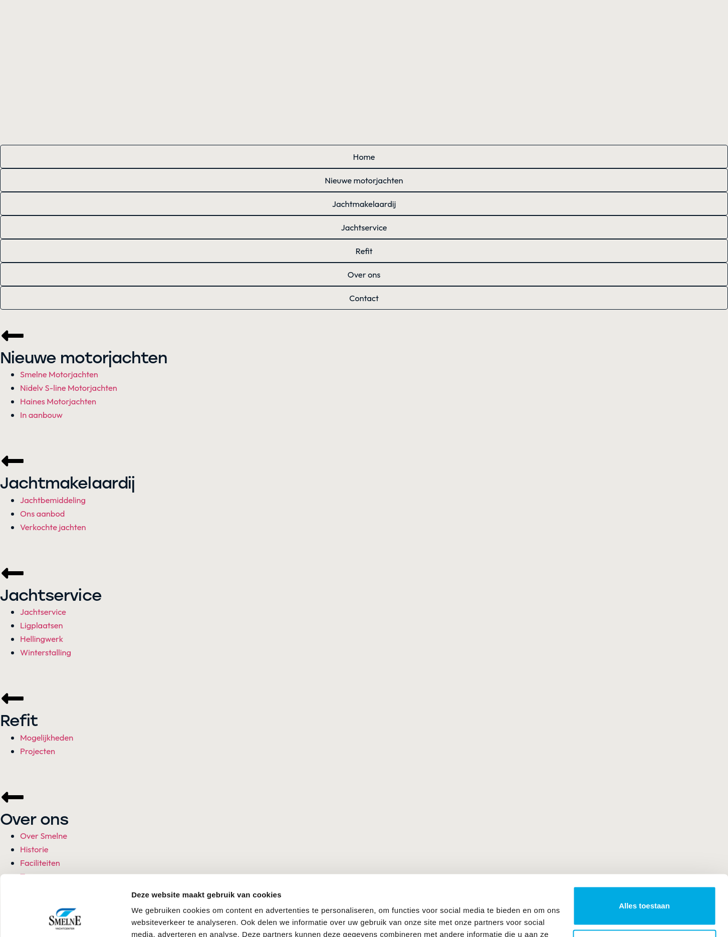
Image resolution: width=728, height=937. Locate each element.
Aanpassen (645, 892)
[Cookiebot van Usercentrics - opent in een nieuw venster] (65, 917)
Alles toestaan (644, 849)
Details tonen (155, 917)
